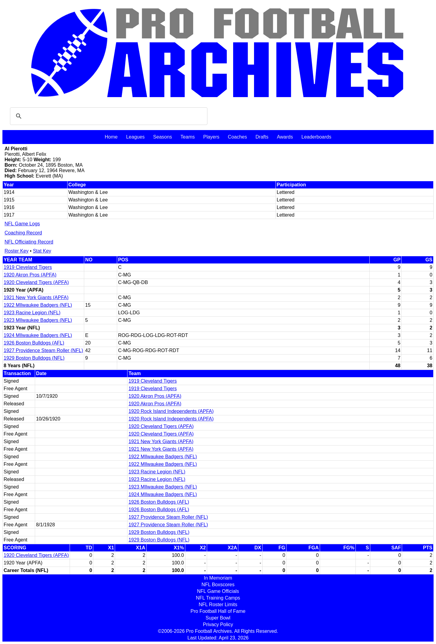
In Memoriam (218, 577)
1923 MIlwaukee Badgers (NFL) (38, 320)
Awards (285, 136)
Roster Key (16, 250)
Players (211, 136)
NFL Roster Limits (218, 604)
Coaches (237, 136)
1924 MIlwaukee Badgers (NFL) (38, 335)
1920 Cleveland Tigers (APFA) (36, 282)
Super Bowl (218, 617)
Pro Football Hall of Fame (217, 611)
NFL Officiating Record (29, 241)
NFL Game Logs (22, 223)
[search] (107, 116)
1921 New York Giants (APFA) (36, 297)
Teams (187, 136)
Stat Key (42, 250)
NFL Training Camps (218, 597)
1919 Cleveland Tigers (28, 267)
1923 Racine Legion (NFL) (32, 312)
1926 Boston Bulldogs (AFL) (34, 342)
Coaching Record (23, 232)
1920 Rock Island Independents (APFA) (170, 411)
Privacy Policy (218, 624)
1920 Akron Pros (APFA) (30, 274)
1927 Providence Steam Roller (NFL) (43, 350)
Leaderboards (316, 136)
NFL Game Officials (218, 591)
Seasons (162, 136)
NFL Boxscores (218, 584)
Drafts (262, 136)
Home (111, 136)
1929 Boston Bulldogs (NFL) (34, 358)
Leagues (135, 136)
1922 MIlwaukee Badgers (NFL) (38, 305)
